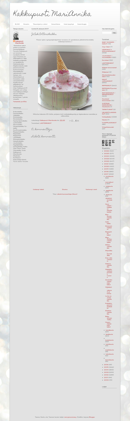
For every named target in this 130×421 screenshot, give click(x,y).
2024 (107, 156)
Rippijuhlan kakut (108, 233)
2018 (106, 171)
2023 (107, 158)
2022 (107, 161)
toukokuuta (109, 340)
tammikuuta (109, 360)
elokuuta (109, 194)
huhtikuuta (109, 344)
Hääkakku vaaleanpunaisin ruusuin (108, 273)
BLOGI (17, 24)
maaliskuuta (109, 350)
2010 (106, 380)
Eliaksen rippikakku (108, 312)
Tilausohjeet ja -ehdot (40, 24)
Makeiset (105, 72)
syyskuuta (109, 190)
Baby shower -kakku (108, 318)
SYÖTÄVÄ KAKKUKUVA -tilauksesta (107, 105)
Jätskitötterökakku (108, 200)
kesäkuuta (109, 334)
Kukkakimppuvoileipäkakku (108, 306)
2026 (107, 151)
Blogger (92, 417)
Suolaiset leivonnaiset (106, 99)
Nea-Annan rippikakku (108, 217)
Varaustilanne (55, 24)
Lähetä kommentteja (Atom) (67, 194)
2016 (106, 364)
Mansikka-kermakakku (108, 253)
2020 (107, 166)
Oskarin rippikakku (108, 265)
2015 (106, 367)
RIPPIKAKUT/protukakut (109, 89)
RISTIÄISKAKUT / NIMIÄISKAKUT (108, 93)
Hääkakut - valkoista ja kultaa (108, 290)
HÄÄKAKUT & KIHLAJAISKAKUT (108, 50)
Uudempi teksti (38, 189)
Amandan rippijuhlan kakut (108, 282)
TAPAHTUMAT (107, 109)
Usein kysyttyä (69, 24)
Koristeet (105, 60)
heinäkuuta (110, 330)
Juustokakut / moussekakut (107, 56)
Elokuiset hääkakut (108, 227)
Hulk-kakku (108, 222)
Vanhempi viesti (91, 189)
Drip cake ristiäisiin (108, 259)
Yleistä (104, 120)
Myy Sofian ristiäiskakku (108, 240)
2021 (106, 164)
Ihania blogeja (81, 24)
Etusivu (65, 189)
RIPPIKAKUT (106, 85)
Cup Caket (106, 47)
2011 (106, 377)
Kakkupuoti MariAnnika (52, 14)
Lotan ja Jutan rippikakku (108, 298)
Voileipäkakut (107, 117)
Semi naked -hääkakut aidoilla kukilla (108, 208)
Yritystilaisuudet (108, 127)
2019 (106, 169)
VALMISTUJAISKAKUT (109, 113)
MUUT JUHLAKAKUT (107, 80)
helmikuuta (110, 354)
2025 (107, 153)
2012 (106, 375)
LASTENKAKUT (45, 123)
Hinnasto (26, 24)
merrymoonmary (70, 417)
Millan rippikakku (108, 246)
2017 (106, 174)
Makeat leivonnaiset (109, 67)
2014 (106, 370)
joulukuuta (109, 176)
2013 (106, 372)
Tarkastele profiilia (20, 101)
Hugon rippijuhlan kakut (108, 324)
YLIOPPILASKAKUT (109, 122)
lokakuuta (109, 186)
